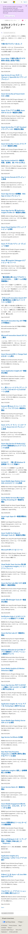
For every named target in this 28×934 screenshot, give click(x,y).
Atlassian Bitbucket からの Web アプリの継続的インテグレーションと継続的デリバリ (13, 652)
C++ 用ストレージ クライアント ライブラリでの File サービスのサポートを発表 (14, 389)
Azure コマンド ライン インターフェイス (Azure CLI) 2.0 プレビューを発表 (13, 427)
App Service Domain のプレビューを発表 (13, 178)
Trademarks (3, 932)
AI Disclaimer (4, 925)
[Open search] (21, 2)
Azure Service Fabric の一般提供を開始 (13, 788)
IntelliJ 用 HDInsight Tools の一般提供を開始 (13, 601)
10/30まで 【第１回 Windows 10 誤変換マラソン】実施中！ (13, 463)
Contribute (3, 927)
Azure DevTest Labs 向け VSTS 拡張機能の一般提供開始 (13, 584)
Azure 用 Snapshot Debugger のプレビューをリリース (13, 261)
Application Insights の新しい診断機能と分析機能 (14, 771)
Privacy (9, 927)
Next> (2, 907)
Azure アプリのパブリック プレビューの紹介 (13, 245)
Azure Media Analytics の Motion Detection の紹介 (12, 669)
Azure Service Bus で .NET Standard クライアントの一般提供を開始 (13, 128)
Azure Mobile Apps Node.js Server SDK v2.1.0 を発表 (13, 721)
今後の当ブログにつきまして (11, 44)
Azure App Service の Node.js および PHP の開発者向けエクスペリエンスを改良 (13, 445)
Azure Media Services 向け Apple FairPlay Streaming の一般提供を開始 (12, 500)
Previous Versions (13, 925)
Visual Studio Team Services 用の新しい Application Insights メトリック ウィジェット (13, 566)
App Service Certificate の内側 (12, 737)
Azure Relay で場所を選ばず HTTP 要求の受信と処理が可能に (13, 59)
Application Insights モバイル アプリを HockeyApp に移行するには (13, 705)
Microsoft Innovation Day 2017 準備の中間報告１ (13, 322)
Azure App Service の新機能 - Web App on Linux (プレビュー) (13, 195)
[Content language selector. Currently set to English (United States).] (8, 918)
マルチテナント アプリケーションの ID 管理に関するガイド (13, 892)
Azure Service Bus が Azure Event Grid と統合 (13, 95)
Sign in (25, 2)
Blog (20, 925)
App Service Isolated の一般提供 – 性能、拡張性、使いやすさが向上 (13, 161)
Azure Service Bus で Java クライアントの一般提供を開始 (13, 145)
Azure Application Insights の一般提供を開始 (13, 372)
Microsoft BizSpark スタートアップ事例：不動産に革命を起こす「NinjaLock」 (13, 841)
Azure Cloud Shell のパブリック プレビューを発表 (13, 228)
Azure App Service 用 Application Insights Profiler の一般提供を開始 (13, 211)
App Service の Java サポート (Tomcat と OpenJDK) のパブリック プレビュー (14, 77)
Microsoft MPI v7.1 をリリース (12, 550)
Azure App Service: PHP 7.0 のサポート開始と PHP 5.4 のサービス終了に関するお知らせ (14, 687)
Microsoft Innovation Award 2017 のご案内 (14, 336)
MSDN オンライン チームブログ (11, 20)
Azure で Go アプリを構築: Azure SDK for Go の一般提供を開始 (13, 111)
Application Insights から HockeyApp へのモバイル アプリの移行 (14, 858)
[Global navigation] (1, 2)
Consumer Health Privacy (7, 929)
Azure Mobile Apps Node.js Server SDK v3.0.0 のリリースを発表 (13, 482)
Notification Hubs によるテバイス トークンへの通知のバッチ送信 (13, 617)
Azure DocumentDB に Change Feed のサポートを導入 (14, 355)
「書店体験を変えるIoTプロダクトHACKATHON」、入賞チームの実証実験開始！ (14, 279)
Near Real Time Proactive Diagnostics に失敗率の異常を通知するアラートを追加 (13, 754)
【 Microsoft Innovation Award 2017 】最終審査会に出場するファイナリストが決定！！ (14, 300)
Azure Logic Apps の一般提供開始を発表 (14, 517)
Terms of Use (19, 929)
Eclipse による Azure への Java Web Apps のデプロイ (14, 875)
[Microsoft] (14, 2)
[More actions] (25, 20)
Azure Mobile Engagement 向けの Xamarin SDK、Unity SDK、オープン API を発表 (13, 806)
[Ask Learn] (22, 20)
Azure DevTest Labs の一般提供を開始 (13, 634)
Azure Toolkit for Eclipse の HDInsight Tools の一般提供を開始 (13, 534)
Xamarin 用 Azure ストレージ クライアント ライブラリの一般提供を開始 (13, 408)
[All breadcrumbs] (2, 20)
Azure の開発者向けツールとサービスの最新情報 (14, 823)
